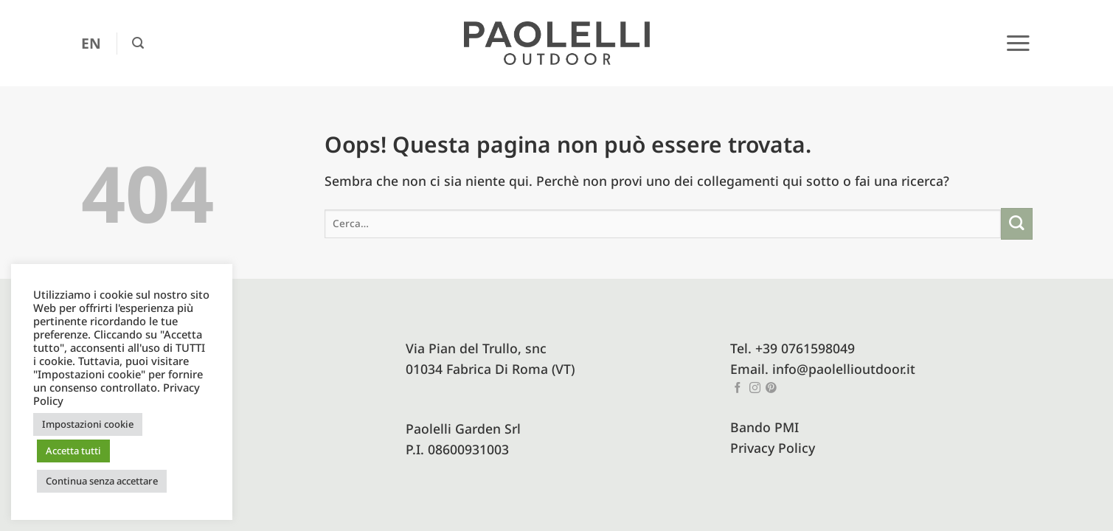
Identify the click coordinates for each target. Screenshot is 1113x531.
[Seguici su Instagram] (754, 389)
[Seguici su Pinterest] (771, 389)
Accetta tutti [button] (73, 450)
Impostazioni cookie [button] (88, 424)
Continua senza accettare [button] (102, 480)
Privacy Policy (772, 448)
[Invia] (1017, 224)
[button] (138, 43)
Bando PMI (764, 427)
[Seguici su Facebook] (737, 389)
